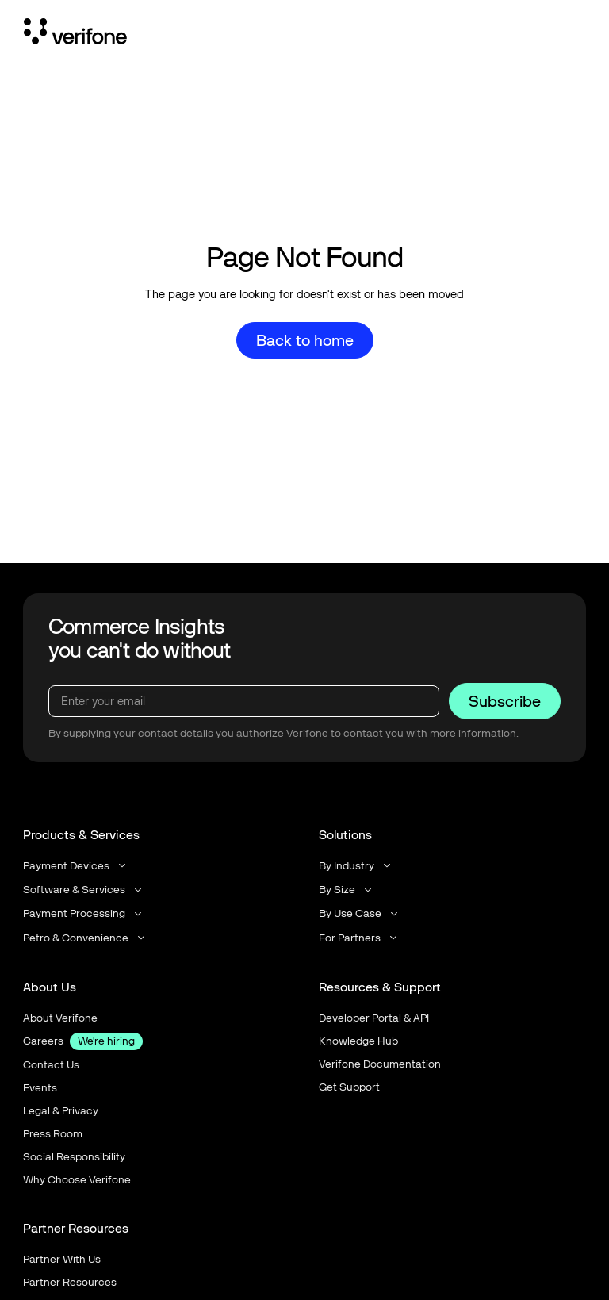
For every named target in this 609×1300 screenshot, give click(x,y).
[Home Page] (75, 34)
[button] (75, 865)
